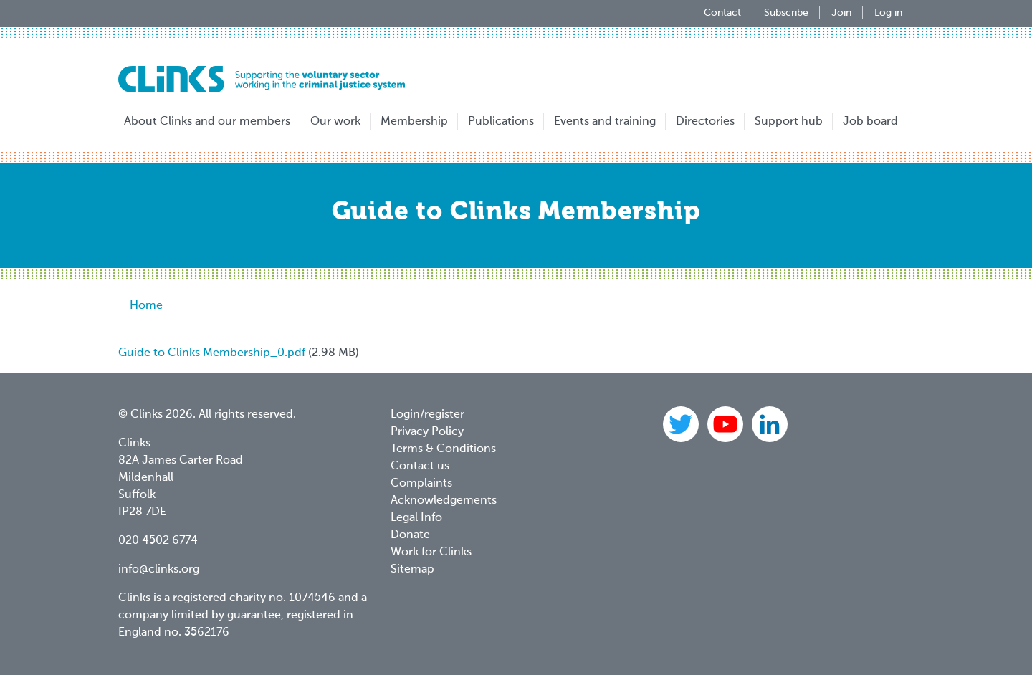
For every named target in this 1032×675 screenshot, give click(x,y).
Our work (335, 122)
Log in (888, 13)
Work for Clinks (431, 552)
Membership (414, 122)
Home (146, 306)
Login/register (427, 415)
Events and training (605, 122)
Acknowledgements (444, 501)
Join (841, 13)
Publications (501, 122)
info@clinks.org (158, 569)
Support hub (789, 122)
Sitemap (412, 569)
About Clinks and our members (207, 122)
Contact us (420, 466)
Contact (722, 13)
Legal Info (416, 518)
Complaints (421, 483)
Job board (870, 122)
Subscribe (786, 13)
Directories (705, 122)
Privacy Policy (427, 432)
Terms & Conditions (443, 449)
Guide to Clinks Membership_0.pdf (211, 353)
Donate (410, 535)
